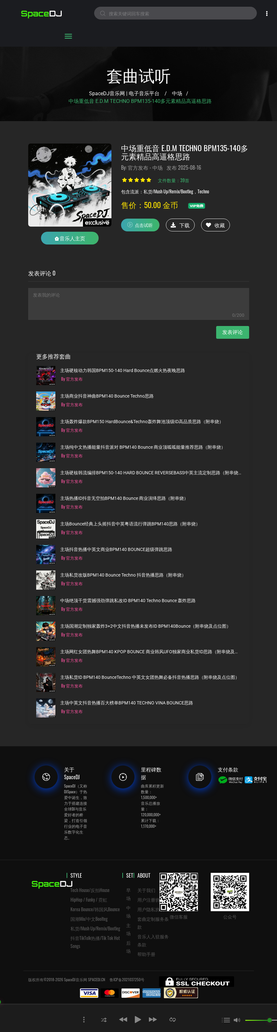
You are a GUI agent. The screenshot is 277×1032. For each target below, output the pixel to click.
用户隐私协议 (150, 909)
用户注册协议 (150, 899)
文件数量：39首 (173, 180)
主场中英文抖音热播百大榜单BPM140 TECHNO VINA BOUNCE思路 (126, 703)
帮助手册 (146, 954)
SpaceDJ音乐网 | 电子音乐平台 (124, 93)
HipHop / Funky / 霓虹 (88, 899)
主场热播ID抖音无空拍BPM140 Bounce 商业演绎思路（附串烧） (124, 498)
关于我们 (146, 890)
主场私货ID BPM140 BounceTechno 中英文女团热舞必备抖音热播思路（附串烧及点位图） (150, 677)
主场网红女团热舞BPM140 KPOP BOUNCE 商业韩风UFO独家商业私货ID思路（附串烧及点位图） (150, 651)
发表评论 (232, 332)
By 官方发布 (72, 379)
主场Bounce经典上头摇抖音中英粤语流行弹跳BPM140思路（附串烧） (130, 524)
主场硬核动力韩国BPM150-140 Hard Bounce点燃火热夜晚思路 (122, 370)
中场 (177, 93)
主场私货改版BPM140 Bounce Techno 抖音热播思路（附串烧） (123, 575)
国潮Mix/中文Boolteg (89, 918)
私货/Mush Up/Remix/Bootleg (95, 928)
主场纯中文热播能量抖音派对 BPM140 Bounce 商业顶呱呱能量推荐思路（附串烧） (142, 447)
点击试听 (140, 224)
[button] (104, 1019)
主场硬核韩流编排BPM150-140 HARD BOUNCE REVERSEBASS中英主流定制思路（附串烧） (150, 472)
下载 (180, 225)
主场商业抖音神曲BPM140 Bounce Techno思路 (107, 396)
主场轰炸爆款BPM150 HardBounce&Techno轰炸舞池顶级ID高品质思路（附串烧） (142, 421)
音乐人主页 (69, 238)
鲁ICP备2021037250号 (127, 979)
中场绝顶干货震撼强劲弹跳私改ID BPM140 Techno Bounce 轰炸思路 (128, 600)
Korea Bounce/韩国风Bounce (95, 909)
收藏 (215, 225)
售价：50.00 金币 (149, 204)
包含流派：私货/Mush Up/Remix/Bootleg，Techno (165, 191)
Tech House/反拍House (90, 890)
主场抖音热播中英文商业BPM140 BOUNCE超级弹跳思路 (116, 549)
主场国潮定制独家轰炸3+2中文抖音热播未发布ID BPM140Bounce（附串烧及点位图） (145, 626)
